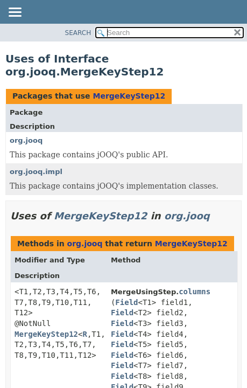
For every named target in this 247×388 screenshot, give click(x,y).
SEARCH (78, 33)
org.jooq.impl (36, 172)
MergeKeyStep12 (129, 96)
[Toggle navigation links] (14, 12)
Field (126, 302)
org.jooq (26, 140)
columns (194, 291)
